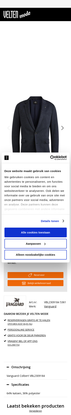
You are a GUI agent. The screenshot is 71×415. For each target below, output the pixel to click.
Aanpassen (35, 243)
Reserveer (39, 274)
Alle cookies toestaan (35, 232)
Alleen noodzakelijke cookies (35, 254)
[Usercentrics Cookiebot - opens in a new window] (50, 157)
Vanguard (50, 306)
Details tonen (50, 221)
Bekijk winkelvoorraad (39, 283)
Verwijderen (35, 410)
